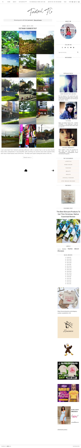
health (68, 174)
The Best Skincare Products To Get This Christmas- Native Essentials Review (68, 214)
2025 (68, 259)
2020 (68, 267)
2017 (68, 273)
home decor (68, 164)
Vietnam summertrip (28, 28)
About (14, 1)
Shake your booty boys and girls (68, 94)
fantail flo (4, 446)
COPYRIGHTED (76, 446)
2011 (68, 283)
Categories (22, 1)
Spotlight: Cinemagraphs (68, 147)
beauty (68, 171)
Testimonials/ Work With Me (37, 1)
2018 (68, 271)
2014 (68, 278)
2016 (68, 274)
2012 (68, 281)
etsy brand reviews (68, 181)
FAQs (65, 1)
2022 (68, 264)
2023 (68, 262)
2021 (68, 266)
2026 (68, 257)
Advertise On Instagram (54, 1)
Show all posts (38, 20)
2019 (68, 269)
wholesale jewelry (62, 429)
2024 (68, 260)
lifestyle (68, 161)
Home (9, 1)
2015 (68, 276)
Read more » (28, 157)
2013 (68, 280)
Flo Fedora (68, 120)
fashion (68, 167)
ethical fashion (68, 177)
